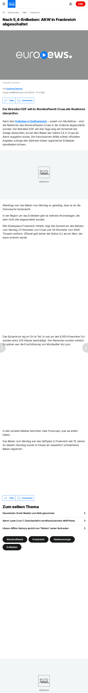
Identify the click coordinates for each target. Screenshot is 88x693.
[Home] (4, 12)
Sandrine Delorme (14, 88)
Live (80, 3)
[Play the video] (44, 55)
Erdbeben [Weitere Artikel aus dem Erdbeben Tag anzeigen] (12, 547)
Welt (25, 13)
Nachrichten (13, 13)
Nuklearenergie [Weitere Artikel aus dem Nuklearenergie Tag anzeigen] (62, 539)
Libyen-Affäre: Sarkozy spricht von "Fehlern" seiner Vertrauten (36, 528)
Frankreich (35, 13)
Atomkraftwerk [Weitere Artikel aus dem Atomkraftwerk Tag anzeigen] (15, 539)
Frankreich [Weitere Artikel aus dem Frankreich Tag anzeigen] (38, 539)
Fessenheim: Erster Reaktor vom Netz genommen (29, 513)
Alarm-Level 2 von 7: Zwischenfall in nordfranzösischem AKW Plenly (39, 520)
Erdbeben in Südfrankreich (31, 121)
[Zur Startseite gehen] (11, 4)
